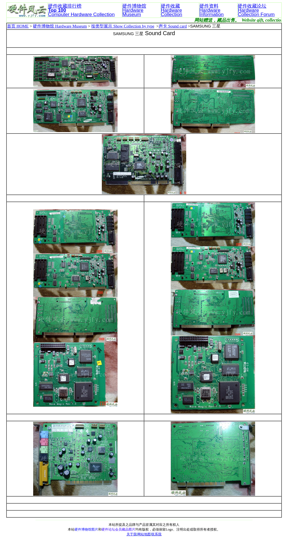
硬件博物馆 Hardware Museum (60, 26)
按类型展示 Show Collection (116, 26)
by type (148, 26)
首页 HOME (18, 26)
